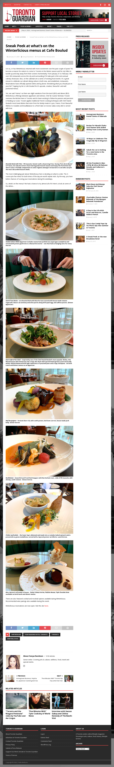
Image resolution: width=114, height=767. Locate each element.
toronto (55, 634)
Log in (43, 734)
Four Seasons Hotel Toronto (36, 634)
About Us (8, 5)
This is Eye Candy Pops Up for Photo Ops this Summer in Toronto (97, 225)
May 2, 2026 (91, 143)
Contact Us (27, 5)
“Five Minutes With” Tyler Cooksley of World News (39, 713)
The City (70, 26)
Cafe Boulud (16, 634)
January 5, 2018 (92, 217)
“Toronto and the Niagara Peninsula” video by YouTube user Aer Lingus (16, 714)
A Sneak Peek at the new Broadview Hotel (96, 237)
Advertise (17, 5)
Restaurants (50, 56)
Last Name (82, 91)
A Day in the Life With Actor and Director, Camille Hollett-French (97, 212)
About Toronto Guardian (14, 734)
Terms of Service (11, 755)
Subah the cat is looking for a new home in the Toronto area (96, 152)
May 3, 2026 (91, 132)
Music (49, 26)
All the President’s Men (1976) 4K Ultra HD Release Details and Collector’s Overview (96, 166)
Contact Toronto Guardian (14, 741)
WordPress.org (46, 744)
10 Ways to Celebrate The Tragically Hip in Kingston (96, 139)
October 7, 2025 (92, 203)
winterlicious (12, 638)
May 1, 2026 (91, 171)
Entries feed (45, 737)
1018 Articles (50, 656)
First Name (82, 84)
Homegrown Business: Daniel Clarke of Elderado (96, 115)
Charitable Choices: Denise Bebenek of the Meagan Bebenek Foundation (97, 199)
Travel (59, 26)
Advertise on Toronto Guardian (16, 737)
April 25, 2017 (92, 241)
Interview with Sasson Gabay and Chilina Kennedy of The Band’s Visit (62, 714)
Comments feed (46, 741)
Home (7, 26)
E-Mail (80, 76)
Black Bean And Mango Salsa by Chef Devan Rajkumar (95, 186)
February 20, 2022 (93, 190)
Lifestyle (39, 26)
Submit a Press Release (42, 5)
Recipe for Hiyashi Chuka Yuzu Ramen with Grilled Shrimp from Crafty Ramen (97, 127)
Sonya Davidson (28, 56)
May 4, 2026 (91, 118)
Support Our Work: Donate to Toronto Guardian (22, 751)
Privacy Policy (10, 744)
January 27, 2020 (14, 56)
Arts (14, 26)
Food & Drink (25, 26)
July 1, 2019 (91, 230)
